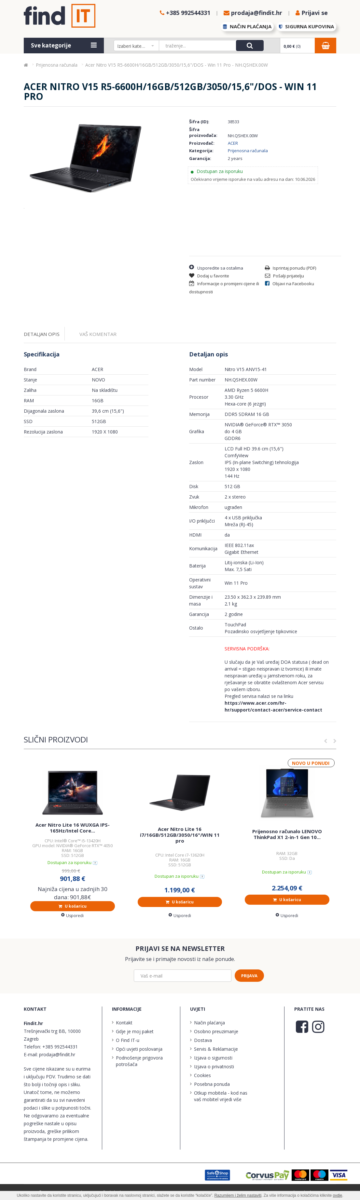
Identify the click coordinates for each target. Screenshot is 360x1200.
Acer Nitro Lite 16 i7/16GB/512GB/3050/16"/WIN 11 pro (180, 835)
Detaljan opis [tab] (42, 334)
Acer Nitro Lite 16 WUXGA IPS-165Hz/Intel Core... (72, 827)
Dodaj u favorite (209, 276)
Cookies (202, 1075)
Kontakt (124, 1023)
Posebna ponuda (212, 1084)
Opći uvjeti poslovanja (139, 1049)
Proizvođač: (202, 143)
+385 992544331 (60, 1047)
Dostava (203, 1040)
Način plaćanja (209, 1023)
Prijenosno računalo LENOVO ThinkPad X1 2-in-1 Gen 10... (287, 834)
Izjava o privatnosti (214, 1066)
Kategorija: (201, 150)
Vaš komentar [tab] (98, 334)
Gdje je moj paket (135, 1031)
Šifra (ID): (199, 122)
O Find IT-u (127, 1040)
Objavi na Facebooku (289, 284)
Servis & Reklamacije (216, 1049)
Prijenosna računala (248, 150)
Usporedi (72, 915)
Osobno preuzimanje (216, 1031)
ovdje (337, 1195)
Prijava (249, 976)
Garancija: (200, 158)
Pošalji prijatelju (284, 276)
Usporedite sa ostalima (216, 267)
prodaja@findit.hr (57, 1054)
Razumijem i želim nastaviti (237, 1195)
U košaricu (73, 906)
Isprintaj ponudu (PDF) (290, 268)
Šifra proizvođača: (203, 133)
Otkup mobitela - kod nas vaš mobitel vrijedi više (220, 1096)
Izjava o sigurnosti (213, 1058)
